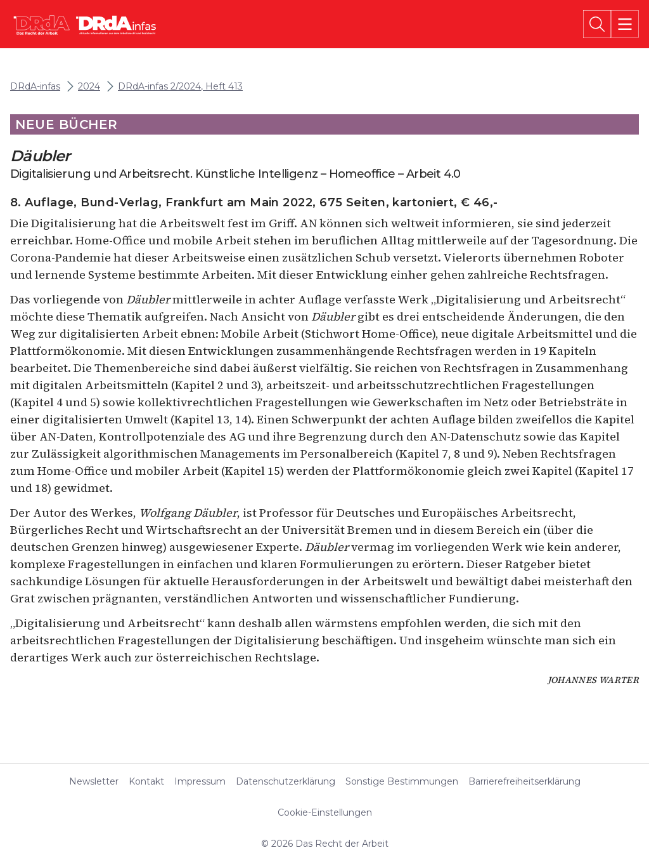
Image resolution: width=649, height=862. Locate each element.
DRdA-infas (35, 86)
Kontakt (146, 781)
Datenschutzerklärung (285, 781)
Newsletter (94, 781)
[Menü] (625, 24)
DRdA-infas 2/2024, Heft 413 (180, 86)
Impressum (200, 781)
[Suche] (597, 24)
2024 (89, 86)
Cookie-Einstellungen (325, 812)
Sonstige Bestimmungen (401, 781)
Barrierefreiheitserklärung (524, 781)
